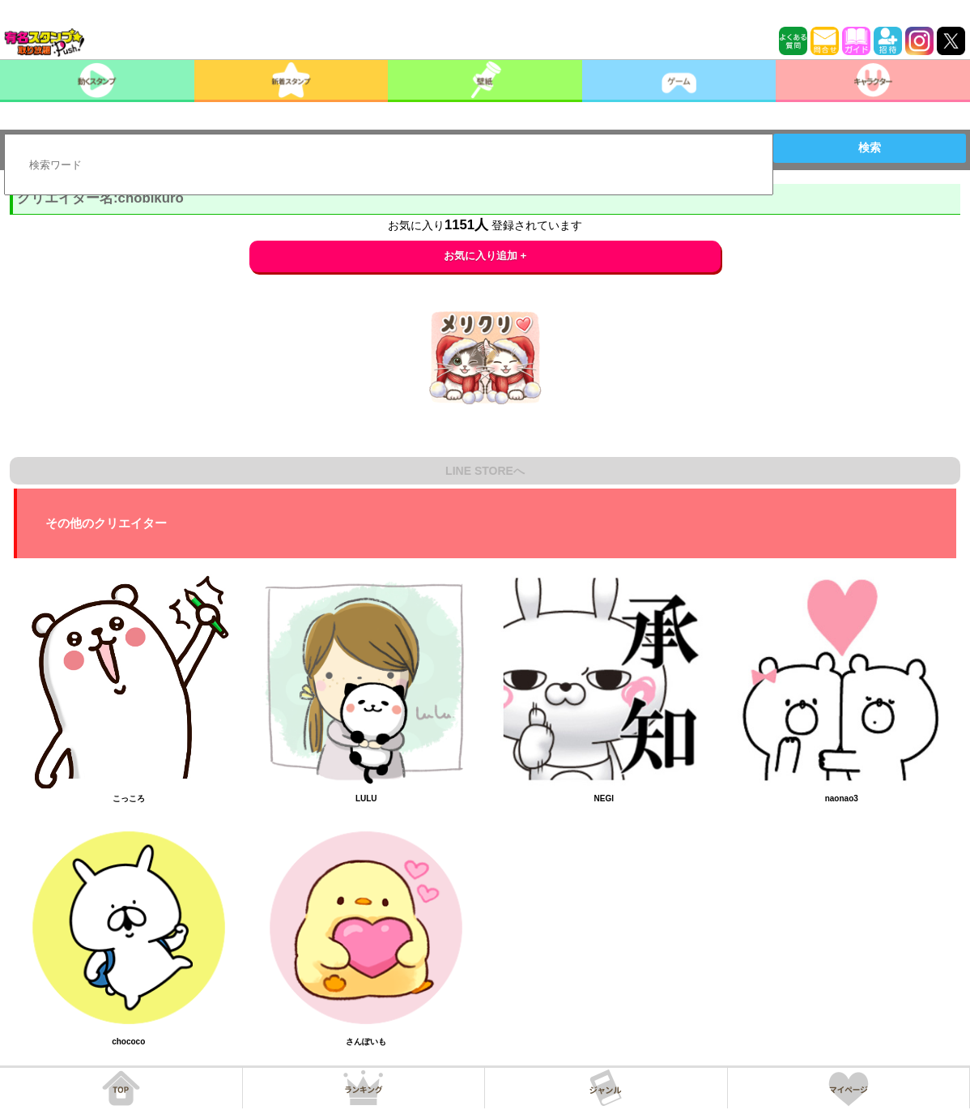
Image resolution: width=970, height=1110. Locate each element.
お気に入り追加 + (485, 256)
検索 (869, 147)
